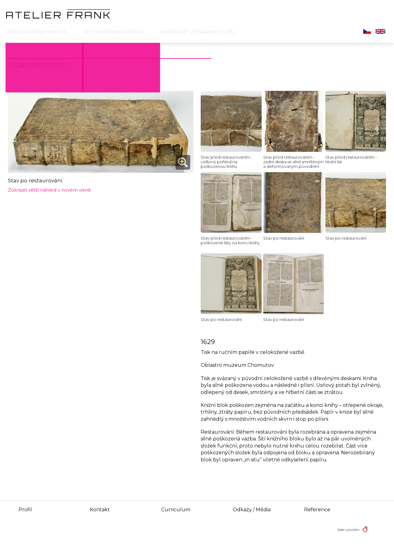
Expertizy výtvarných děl (198, 32)
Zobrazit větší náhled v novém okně (49, 190)
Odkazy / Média (252, 510)
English (380, 31)
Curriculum (175, 510)
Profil (25, 510)
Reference (317, 510)
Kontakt (100, 510)
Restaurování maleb (36, 32)
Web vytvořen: (348, 530)
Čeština (367, 31)
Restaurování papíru (113, 32)
